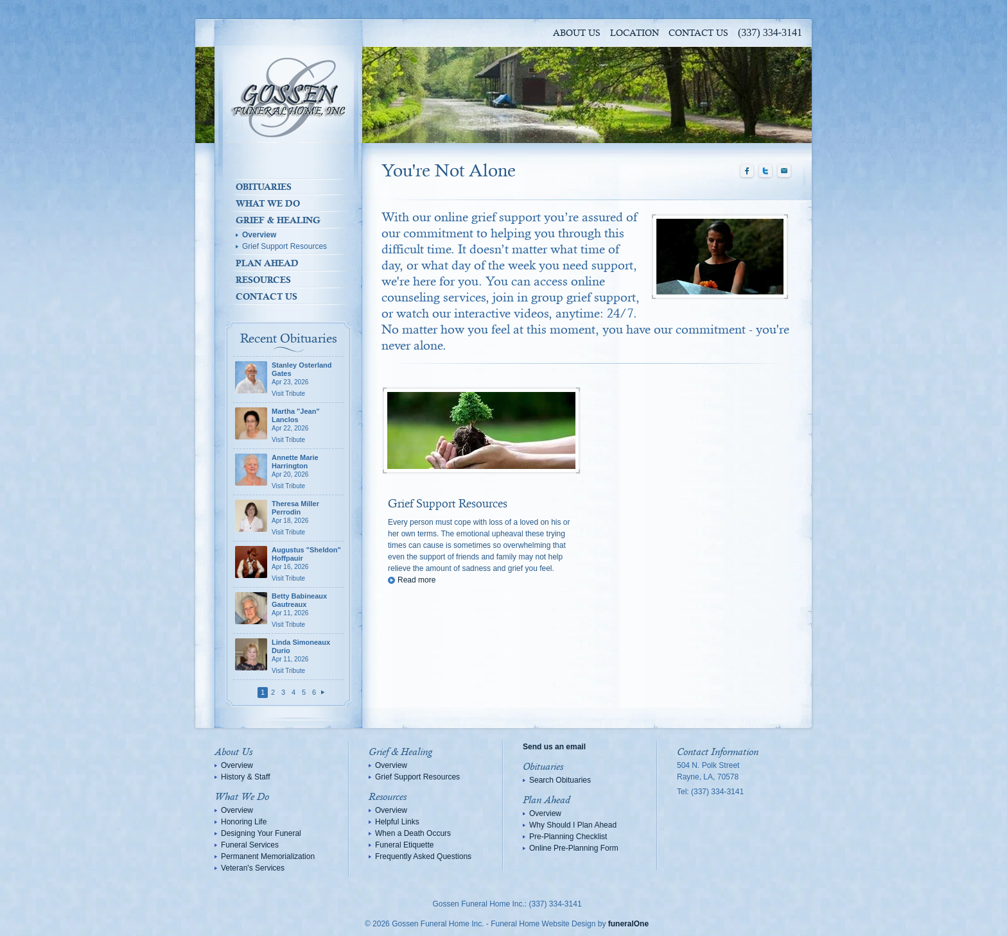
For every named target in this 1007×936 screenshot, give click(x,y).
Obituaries (264, 187)
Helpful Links (397, 821)
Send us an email (554, 746)
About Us (576, 33)
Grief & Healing (278, 220)
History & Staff (245, 776)
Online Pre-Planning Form (573, 848)
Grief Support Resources (284, 246)
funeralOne (628, 923)
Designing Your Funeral (261, 833)
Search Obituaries (560, 780)
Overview (259, 234)
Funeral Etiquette (404, 844)
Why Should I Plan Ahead (573, 825)
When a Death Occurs (413, 833)
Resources (263, 280)
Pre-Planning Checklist (568, 836)
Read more (416, 579)
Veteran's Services (253, 868)
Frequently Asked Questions (423, 856)
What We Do (268, 203)
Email (784, 171)
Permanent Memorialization (268, 856)
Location (634, 33)
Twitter (765, 171)
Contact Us (698, 33)
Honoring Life (244, 821)
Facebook (747, 171)
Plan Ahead (267, 263)
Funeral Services (250, 844)
